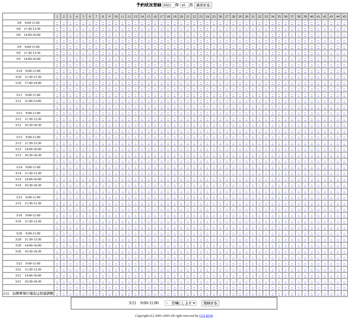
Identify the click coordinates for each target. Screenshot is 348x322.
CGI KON (206, 316)
